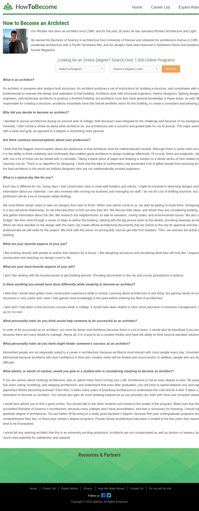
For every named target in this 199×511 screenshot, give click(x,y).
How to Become (30, 7)
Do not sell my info (160, 488)
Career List (160, 7)
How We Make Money (111, 488)
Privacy (88, 488)
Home (137, 7)
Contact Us (136, 488)
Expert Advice (69, 488)
